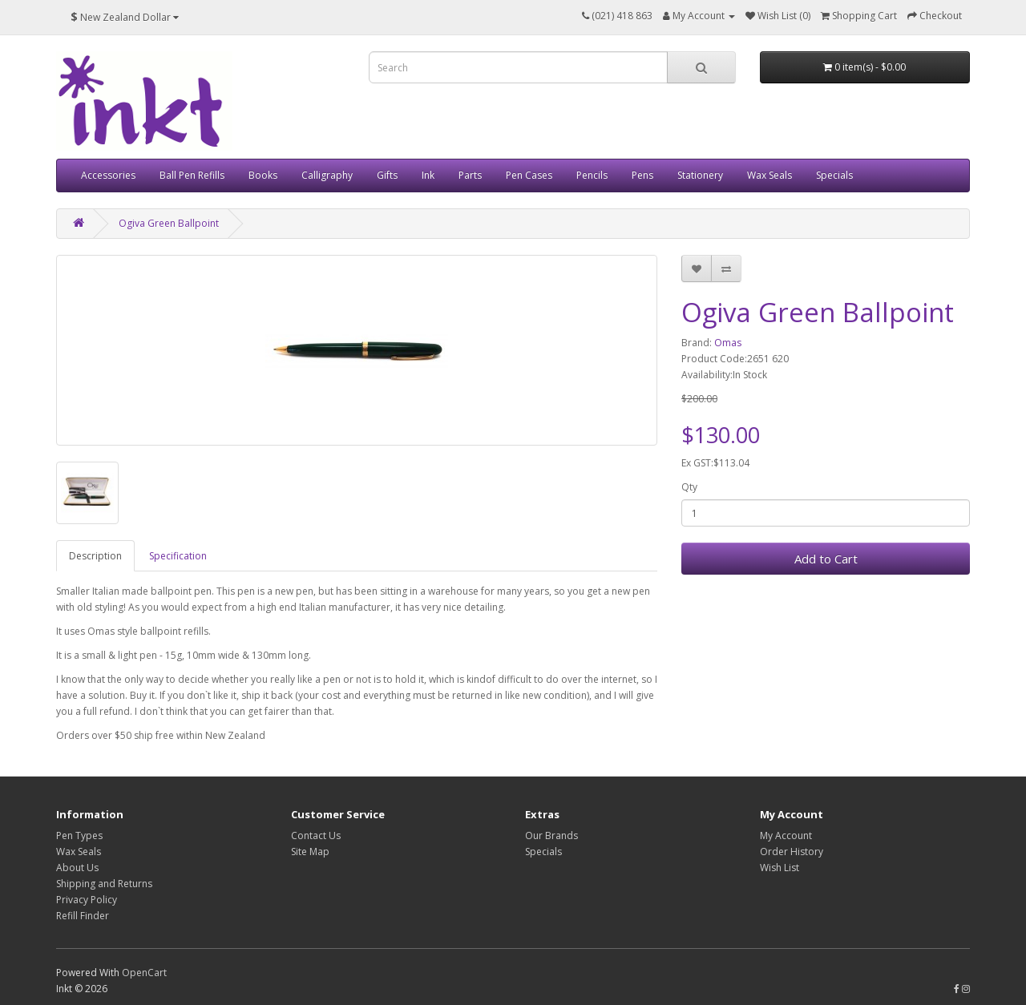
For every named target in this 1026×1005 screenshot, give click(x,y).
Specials (834, 175)
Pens (642, 175)
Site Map (310, 851)
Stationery (700, 175)
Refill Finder (82, 915)
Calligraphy (327, 175)
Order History (791, 851)
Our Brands (551, 835)
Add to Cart (826, 559)
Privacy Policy (86, 899)
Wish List (779, 867)
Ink (428, 175)
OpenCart (144, 972)
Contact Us (316, 835)
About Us (77, 867)
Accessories (108, 175)
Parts (470, 175)
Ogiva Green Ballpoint (169, 223)
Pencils (592, 175)
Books (262, 175)
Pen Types (79, 835)
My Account (786, 835)
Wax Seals (769, 175)
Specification (178, 556)
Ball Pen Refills (192, 175)
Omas (727, 342)
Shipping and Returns (104, 883)
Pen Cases (529, 175)
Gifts (387, 175)
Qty (689, 487)
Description (95, 556)
